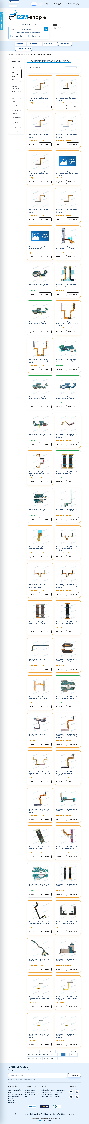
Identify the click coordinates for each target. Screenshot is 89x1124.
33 (44, 1058)
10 (57, 1051)
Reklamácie (34, 1114)
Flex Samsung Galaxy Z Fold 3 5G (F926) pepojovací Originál (66, 660)
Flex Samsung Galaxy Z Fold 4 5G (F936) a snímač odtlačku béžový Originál (66, 736)
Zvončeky (15, 131)
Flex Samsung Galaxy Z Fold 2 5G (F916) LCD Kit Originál (66, 472)
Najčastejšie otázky (47, 1090)
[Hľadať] (46, 29)
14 (71, 1051)
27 (71, 1055)
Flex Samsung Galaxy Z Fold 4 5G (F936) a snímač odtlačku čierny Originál (66, 773)
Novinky (18, 1114)
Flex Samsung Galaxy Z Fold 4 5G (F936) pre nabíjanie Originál (39, 885)
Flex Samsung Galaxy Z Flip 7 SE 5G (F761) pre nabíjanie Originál (40, 435)
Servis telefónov (46, 1096)
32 (40, 1058)
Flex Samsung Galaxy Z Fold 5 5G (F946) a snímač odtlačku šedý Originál (66, 1036)
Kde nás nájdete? (46, 1094)
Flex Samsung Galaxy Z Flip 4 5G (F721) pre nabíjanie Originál (39, 285)
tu (59, 1119)
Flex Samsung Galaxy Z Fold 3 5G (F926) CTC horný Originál (39, 622)
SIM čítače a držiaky (15, 123)
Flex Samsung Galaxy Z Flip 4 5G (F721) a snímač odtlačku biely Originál (39, 98)
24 (59, 1055)
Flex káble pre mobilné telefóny (15, 73)
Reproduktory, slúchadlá (16, 118)
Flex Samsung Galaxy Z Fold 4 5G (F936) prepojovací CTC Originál (66, 885)
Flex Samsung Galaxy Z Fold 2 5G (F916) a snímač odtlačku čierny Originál (39, 473)
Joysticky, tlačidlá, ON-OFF (16, 81)
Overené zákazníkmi (15, 1094)
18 (36, 1055)
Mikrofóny (15, 110)
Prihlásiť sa (14, 2)
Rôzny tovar (64, 44)
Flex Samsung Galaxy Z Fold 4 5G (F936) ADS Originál (66, 810)
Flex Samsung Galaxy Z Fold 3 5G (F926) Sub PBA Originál (39, 735)
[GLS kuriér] (44, 1106)
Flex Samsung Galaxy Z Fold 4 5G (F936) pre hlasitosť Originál (66, 847)
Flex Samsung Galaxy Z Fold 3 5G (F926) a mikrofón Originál (39, 547)
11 (61, 1051)
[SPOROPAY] (32, 1106)
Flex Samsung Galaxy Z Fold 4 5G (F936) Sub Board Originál (39, 960)
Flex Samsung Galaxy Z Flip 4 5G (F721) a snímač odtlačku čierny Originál (66, 98)
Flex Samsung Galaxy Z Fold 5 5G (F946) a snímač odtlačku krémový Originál (67, 998)
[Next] (54, 1058)
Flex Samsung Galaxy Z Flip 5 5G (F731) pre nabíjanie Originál (39, 322)
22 (51, 1055)
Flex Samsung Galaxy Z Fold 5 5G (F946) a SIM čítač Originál (66, 960)
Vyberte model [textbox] (35, 36)
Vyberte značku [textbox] (17, 36)
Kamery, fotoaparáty (15, 87)
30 (33, 1058)
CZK (39, 4)
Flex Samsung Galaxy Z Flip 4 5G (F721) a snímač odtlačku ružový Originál (39, 173)
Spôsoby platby (30, 1092)
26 (67, 1055)
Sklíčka (14, 127)
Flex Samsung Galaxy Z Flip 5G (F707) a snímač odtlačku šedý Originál (38, 361)
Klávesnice (15, 91)
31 (36, 1058)
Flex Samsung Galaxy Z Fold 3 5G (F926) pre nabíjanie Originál (66, 697)
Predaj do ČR (46, 1114)
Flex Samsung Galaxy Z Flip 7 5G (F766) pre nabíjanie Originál (66, 397)
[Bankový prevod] (57, 1106)
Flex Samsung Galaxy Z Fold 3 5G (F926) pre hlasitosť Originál (39, 697)
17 (32, 1055)
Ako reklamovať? (46, 1092)
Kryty (13, 98)
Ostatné (14, 113)
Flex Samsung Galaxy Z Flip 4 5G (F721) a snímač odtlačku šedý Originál (39, 211)
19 (40, 1055)
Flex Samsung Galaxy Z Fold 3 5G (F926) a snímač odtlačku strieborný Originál (39, 586)
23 (55, 1055)
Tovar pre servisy (22, 48)
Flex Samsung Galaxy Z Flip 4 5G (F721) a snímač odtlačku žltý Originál (66, 211)
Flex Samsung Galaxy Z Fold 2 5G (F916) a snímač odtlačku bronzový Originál (67, 436)
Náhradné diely (33, 44)
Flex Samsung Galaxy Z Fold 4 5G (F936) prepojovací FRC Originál (39, 922)
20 (44, 1055)
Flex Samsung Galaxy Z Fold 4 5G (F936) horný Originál (39, 847)
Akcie (26, 1114)
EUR (34, 4)
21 (47, 1055)
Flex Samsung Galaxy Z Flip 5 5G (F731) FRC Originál (66, 285)
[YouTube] (71, 1097)
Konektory (15, 95)
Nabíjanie (19, 44)
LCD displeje (16, 101)
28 (75, 1055)
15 (75, 1051)
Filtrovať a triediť (71, 68)
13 (68, 1051)
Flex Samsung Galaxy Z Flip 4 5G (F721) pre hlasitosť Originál (66, 247)
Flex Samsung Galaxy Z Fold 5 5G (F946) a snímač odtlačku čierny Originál (39, 998)
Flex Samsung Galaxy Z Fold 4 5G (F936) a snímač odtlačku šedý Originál (39, 811)
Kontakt (13, 6)
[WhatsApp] (77, 1097)
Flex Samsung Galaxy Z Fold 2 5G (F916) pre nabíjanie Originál (39, 510)
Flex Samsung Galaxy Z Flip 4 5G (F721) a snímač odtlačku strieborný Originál (67, 173)
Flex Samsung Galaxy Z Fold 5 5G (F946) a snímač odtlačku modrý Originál (39, 1036)
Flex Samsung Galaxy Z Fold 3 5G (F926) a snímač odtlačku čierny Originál (66, 548)
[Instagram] (77, 1091)
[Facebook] (71, 1091)
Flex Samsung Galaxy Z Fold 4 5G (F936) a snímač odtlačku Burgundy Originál (40, 773)
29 (29, 1058)
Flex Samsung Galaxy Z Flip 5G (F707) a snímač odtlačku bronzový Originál (67, 323)
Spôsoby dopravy (30, 1090)
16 (29, 1055)
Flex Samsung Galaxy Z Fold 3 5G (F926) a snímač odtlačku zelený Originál (66, 586)
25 (63, 1055)
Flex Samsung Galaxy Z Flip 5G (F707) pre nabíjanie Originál (66, 360)
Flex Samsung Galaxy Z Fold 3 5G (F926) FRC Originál (39, 660)
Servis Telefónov (59, 1114)
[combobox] (32, 29)
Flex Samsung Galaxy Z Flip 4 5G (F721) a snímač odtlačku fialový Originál (39, 136)
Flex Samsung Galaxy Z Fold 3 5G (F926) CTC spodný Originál (66, 622)
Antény (14, 67)
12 (64, 1051)
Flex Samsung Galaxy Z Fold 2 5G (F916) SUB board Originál (66, 510)
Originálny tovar (60, 1090)
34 (48, 1058)
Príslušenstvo (49, 44)
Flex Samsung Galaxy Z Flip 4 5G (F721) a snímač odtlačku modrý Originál (66, 136)
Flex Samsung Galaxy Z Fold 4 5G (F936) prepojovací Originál (66, 922)
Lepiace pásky (14, 106)
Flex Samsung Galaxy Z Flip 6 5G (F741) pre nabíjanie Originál (39, 397)
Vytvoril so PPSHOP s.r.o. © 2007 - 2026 (44, 1121)
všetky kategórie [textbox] (26, 29)
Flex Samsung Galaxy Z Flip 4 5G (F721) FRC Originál (39, 247)
